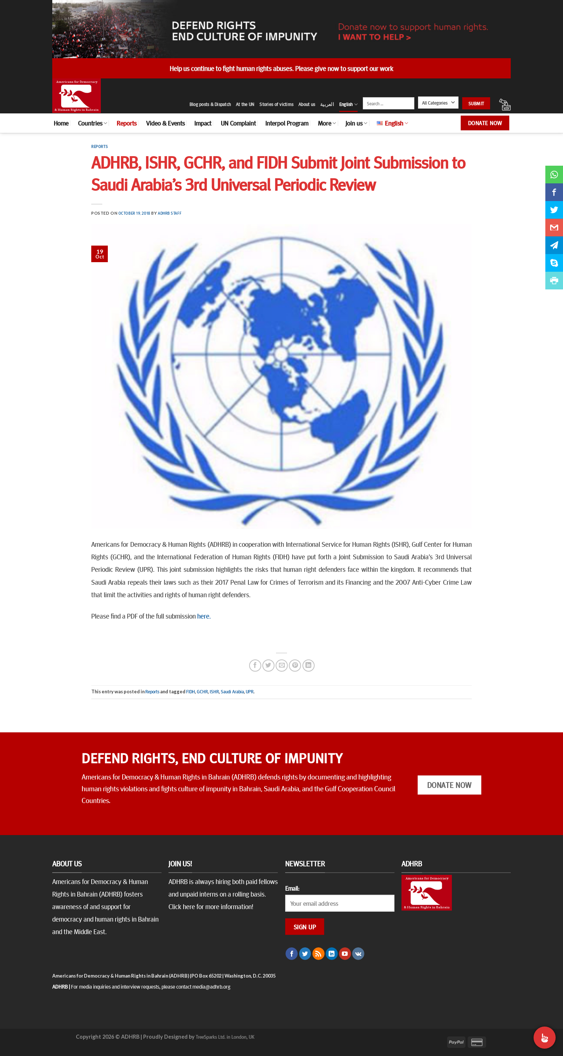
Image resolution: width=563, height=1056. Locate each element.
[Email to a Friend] (282, 665)
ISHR (214, 691)
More (327, 123)
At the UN (245, 104)
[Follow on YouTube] (345, 953)
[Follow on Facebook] (292, 953)
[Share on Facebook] (255, 665)
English (348, 104)
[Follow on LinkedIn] (332, 953)
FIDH (190, 691)
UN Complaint (238, 123)
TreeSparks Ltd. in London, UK (225, 1036)
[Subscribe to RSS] (318, 953)
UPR (250, 691)
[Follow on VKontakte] (358, 953)
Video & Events (165, 123)
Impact (202, 123)
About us (306, 104)
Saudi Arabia (232, 691)
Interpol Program (286, 123)
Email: (292, 888)
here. (204, 615)
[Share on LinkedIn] (308, 665)
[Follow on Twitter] (305, 953)
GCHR (202, 691)
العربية (327, 104)
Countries (92, 123)
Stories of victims (276, 104)
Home (61, 123)
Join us (356, 123)
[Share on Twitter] (268, 665)
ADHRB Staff (169, 213)
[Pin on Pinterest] (295, 665)
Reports (127, 123)
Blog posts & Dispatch (210, 104)
